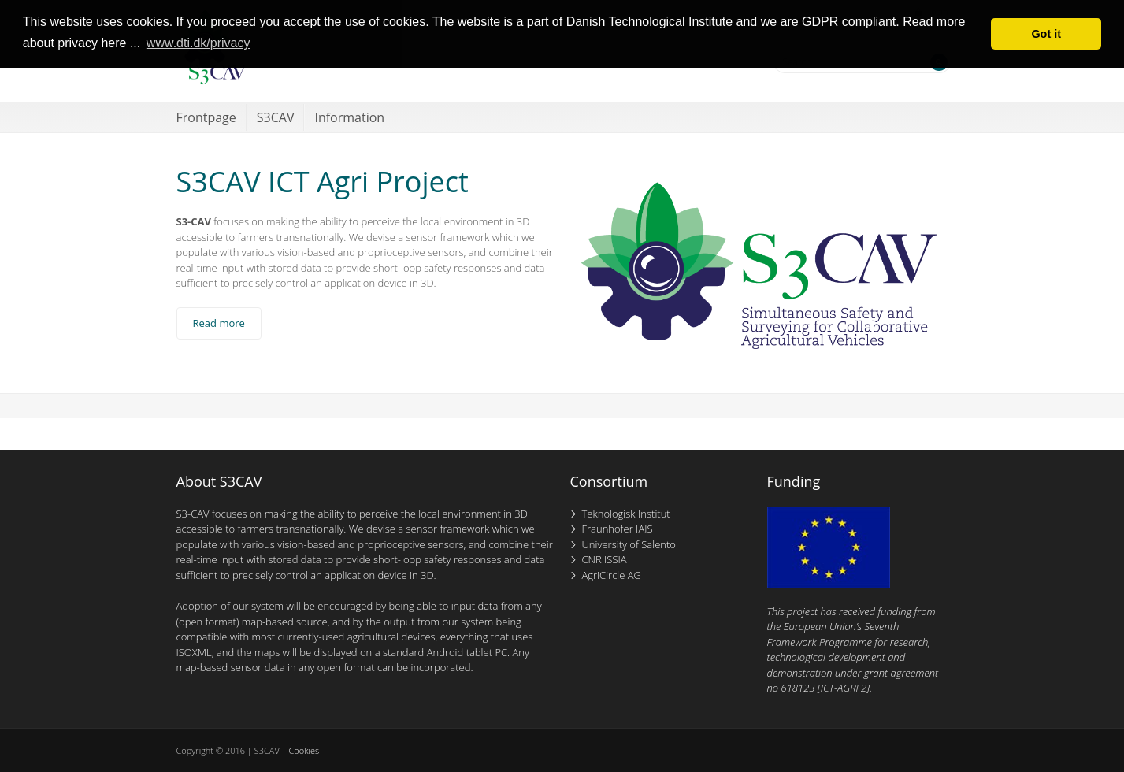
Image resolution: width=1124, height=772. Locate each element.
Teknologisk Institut (626, 514)
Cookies (303, 750)
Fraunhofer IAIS (617, 528)
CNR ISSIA (604, 559)
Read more (219, 323)
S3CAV (276, 117)
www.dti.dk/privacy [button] (198, 43)
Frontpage (206, 117)
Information (349, 117)
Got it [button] (1046, 34)
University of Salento (629, 544)
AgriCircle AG (611, 575)
